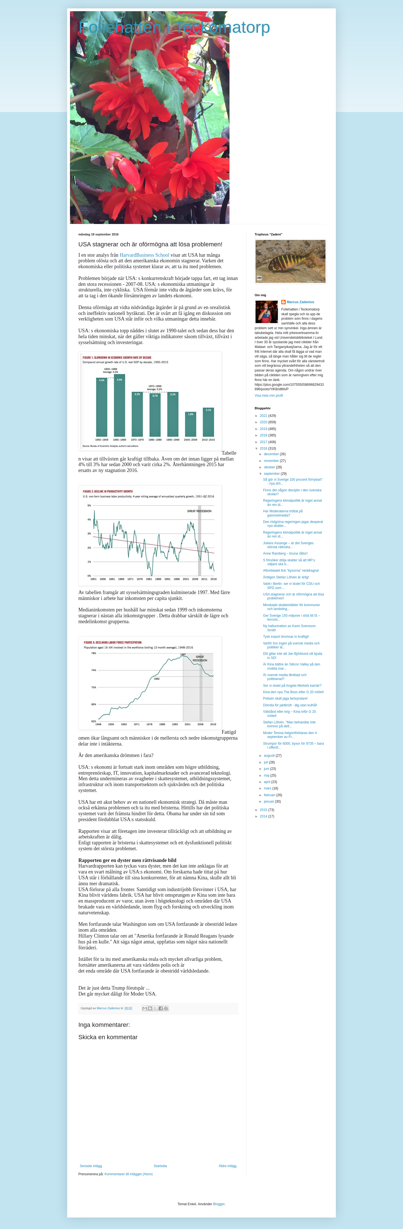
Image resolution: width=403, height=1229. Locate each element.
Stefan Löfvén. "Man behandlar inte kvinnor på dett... (289, 724)
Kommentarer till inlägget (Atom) (128, 1174)
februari (270, 795)
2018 (264, 435)
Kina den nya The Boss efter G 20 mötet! (293, 692)
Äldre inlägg (227, 1166)
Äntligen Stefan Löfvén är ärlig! (286, 577)
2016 (264, 448)
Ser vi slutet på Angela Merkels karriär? (292, 686)
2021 (264, 416)
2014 (264, 816)
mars (268, 788)
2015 (264, 810)
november (272, 461)
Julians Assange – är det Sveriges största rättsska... (288, 545)
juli (266, 762)
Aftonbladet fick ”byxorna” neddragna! (291, 571)
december (272, 454)
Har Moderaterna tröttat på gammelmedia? (283, 513)
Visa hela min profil (269, 396)
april (267, 782)
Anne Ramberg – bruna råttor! (285, 553)
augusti (270, 756)
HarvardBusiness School (144, 255)
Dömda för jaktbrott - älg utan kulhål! (290, 705)
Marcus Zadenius (300, 302)
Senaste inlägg (91, 1166)
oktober (270, 467)
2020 (264, 422)
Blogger (218, 1204)
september (272, 474)
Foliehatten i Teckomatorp (174, 27)
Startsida (160, 1166)
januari (269, 801)
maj (267, 775)
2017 (264, 442)
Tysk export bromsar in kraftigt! (286, 637)
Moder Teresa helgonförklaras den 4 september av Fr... (290, 735)
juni (267, 769)
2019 (264, 429)
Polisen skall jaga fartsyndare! (285, 698)
